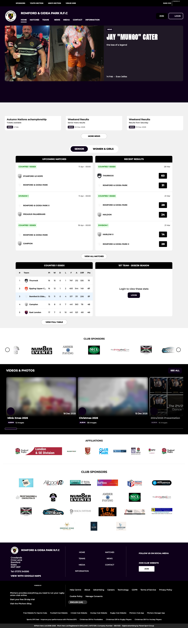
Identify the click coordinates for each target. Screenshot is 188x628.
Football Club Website (58, 613)
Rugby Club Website (118, 613)
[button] (23, 19)
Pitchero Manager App (156, 613)
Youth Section (36, 3)
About (87, 590)
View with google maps (26, 576)
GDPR (134, 590)
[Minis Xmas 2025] (41, 418)
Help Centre (75, 590)
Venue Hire (71, 3)
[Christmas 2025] (113, 418)
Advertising (98, 590)
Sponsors (20, 3)
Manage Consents (94, 596)
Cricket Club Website (79, 613)
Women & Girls (103, 149)
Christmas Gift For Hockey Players (148, 619)
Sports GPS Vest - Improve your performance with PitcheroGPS (52, 619)
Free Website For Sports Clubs (35, 613)
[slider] (11, 429)
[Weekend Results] (94, 100)
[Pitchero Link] (178, 4)
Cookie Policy (76, 596)
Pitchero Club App (136, 613)
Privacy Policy (165, 590)
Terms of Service (148, 590)
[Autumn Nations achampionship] (33, 100)
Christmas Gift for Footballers (91, 619)
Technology (123, 590)
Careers (110, 590)
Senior (79, 149)
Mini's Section (54, 3)
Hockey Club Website (98, 613)
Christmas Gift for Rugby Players (118, 619)
